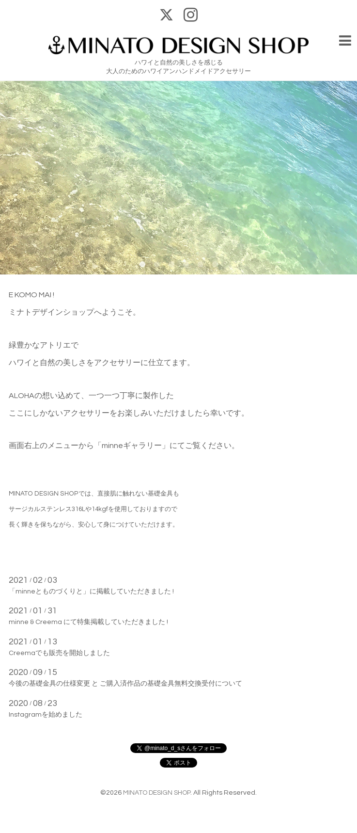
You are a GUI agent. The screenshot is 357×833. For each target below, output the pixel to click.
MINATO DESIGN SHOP (156, 792)
